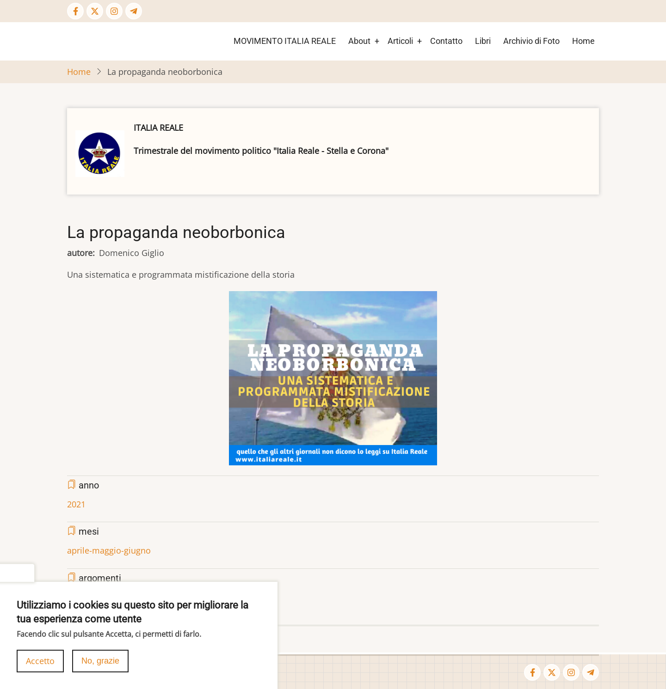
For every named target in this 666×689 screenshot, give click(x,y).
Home (583, 41)
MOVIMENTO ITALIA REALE (285, 41)
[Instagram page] (114, 11)
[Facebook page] (75, 11)
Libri (483, 41)
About (359, 41)
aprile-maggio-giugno (109, 550)
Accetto (40, 663)
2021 (76, 504)
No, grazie (100, 663)
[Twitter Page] (94, 11)
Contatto (446, 41)
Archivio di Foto (531, 41)
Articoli (400, 41)
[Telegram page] (133, 11)
